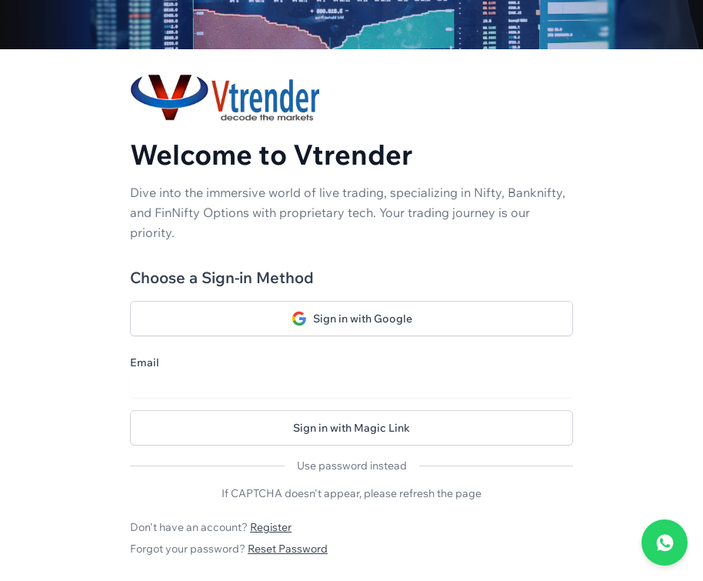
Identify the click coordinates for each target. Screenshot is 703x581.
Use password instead (352, 465)
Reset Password (288, 549)
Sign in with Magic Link (351, 428)
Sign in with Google (352, 318)
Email (144, 362)
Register (271, 527)
